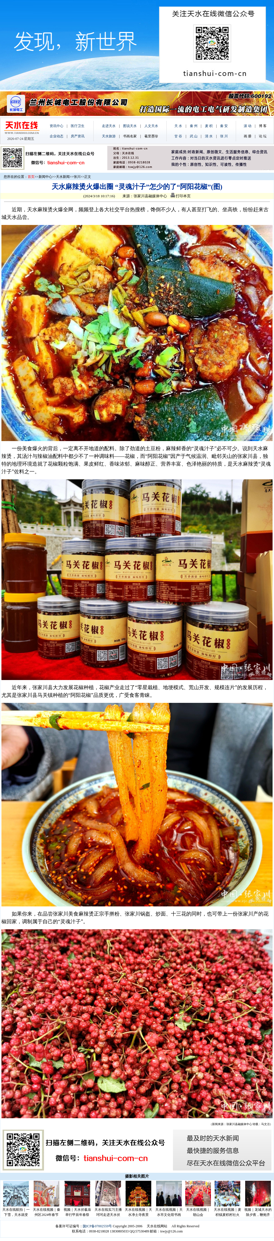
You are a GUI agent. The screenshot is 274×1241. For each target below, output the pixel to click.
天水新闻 (63, 177)
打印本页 (181, 196)
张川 (77, 177)
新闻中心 (45, 177)
